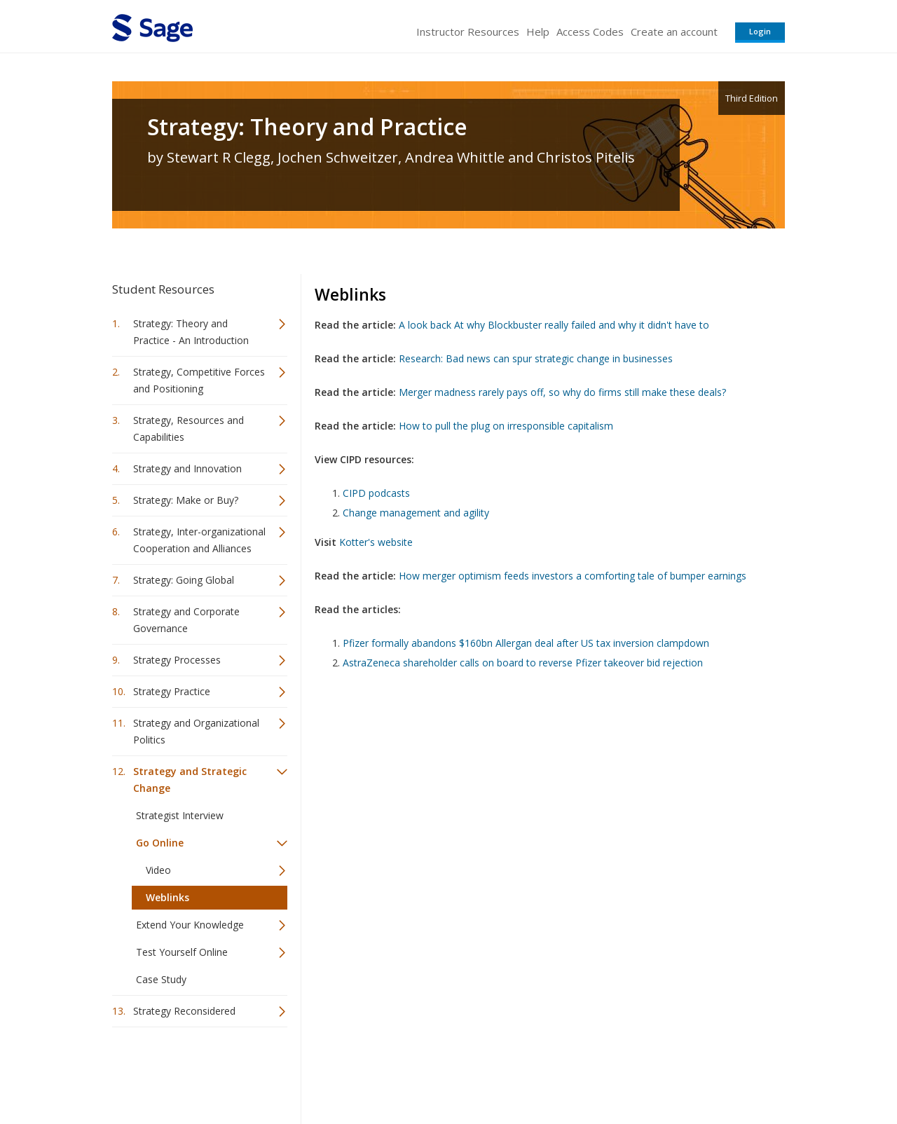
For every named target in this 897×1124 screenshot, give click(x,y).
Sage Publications (192, 1071)
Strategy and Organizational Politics (196, 731)
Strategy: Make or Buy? (185, 500)
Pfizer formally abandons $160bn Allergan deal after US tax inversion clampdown (526, 643)
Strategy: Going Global (183, 580)
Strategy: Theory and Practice (307, 127)
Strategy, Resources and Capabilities (188, 428)
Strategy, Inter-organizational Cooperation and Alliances (199, 540)
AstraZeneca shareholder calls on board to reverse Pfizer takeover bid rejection (523, 662)
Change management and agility (416, 512)
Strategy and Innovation (187, 468)
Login (760, 31)
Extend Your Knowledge (190, 924)
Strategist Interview (180, 815)
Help (537, 32)
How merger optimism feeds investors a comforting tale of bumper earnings (572, 575)
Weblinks (167, 897)
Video (158, 870)
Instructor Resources (467, 32)
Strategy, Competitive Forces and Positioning (199, 380)
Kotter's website (376, 542)
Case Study (161, 979)
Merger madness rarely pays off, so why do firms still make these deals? (562, 392)
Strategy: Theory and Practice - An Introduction (191, 332)
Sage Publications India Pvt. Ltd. (315, 1071)
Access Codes (590, 32)
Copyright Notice (614, 1071)
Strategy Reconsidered (184, 1010)
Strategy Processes (177, 659)
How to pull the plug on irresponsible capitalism (506, 425)
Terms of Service (528, 1071)
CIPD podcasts (376, 493)
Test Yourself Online (182, 952)
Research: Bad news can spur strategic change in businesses (536, 358)
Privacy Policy (692, 1071)
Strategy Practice (171, 691)
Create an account (674, 32)
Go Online (160, 842)
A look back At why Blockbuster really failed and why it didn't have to (554, 324)
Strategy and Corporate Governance (186, 620)
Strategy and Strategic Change (190, 780)
